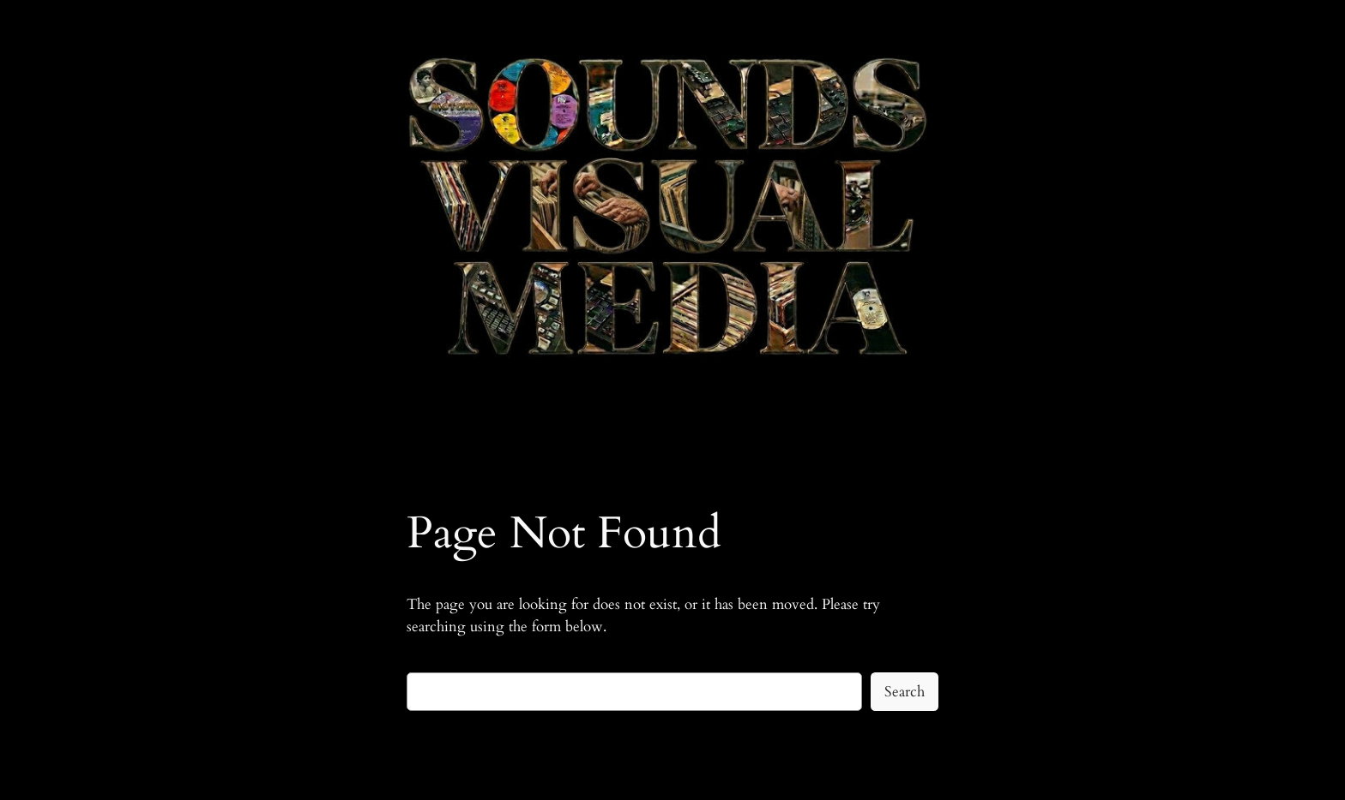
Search (904, 691)
